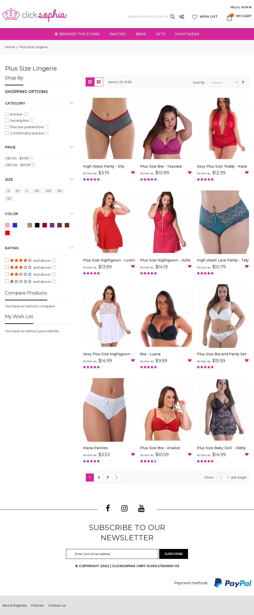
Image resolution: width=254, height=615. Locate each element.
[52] (10, 199)
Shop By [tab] (14, 78)
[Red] (8, 233)
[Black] (38, 226)
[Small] (9, 191)
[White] (23, 226)
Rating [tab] (12, 248)
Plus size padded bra (29, 127)
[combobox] (155, 16)
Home (10, 47)
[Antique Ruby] (60, 226)
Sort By (199, 82)
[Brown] (30, 226)
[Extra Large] (38, 191)
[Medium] (18, 191)
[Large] (28, 191)
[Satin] (53, 226)
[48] (49, 191)
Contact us (56, 605)
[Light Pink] (8, 226)
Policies (37, 605)
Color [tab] (11, 214)
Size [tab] (9, 179)
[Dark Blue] (15, 226)
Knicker (19, 114)
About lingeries (14, 605)
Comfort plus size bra (29, 133)
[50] (60, 191)
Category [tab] (15, 103)
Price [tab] (10, 147)
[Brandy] (67, 226)
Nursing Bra (21, 120)
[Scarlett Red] (45, 226)
